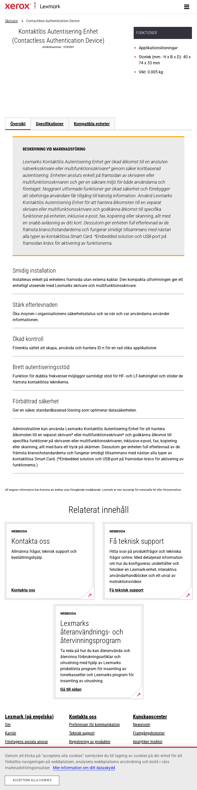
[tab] (18, 124)
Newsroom (141, 724)
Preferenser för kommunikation (94, 724)
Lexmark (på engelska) (29, 717)
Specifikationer (50, 123)
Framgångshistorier (149, 733)
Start (63, 7)
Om (8, 724)
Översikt (17, 123)
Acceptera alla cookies (32, 780)
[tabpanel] (98, 306)
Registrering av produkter (89, 741)
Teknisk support (82, 733)
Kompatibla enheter (92, 123)
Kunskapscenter (150, 717)
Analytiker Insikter (147, 741)
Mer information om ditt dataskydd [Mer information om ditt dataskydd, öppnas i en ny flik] (84, 767)
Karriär (10, 733)
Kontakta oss (83, 717)
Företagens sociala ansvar (26, 741)
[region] (98, 768)
